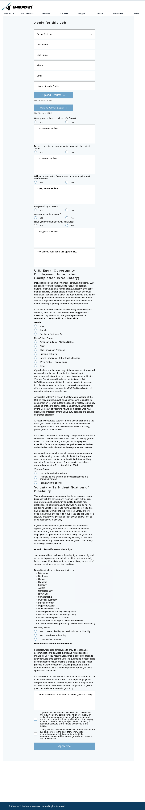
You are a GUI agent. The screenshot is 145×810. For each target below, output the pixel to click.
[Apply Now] (64, 746)
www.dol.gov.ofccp (64, 688)
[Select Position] (64, 34)
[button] (53, 95)
